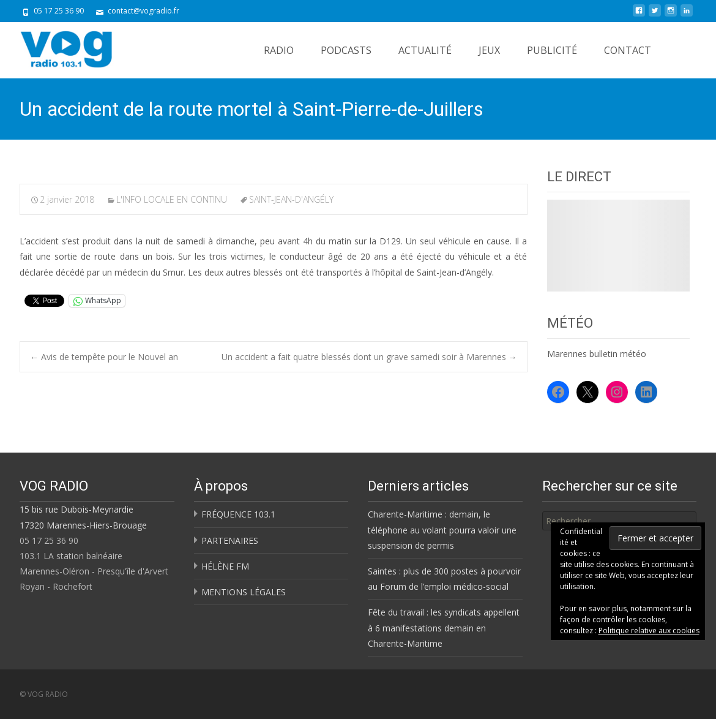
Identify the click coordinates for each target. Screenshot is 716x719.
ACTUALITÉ (425, 50)
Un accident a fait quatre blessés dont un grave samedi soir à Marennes (369, 357)
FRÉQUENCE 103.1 (238, 514)
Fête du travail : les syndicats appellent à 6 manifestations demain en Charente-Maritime (444, 627)
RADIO (279, 50)
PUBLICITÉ (552, 50)
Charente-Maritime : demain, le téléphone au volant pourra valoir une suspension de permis (442, 529)
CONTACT (627, 50)
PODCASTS (346, 50)
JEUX (489, 50)
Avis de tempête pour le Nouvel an (104, 357)
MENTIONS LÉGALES (243, 592)
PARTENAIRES (229, 540)
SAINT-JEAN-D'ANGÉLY (291, 199)
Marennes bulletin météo (596, 354)
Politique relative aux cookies (649, 630)
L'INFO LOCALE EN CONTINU (171, 199)
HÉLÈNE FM (225, 566)
